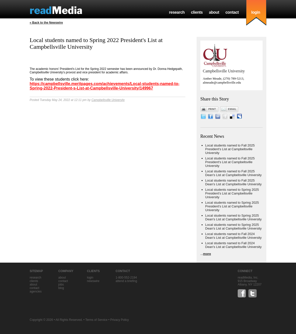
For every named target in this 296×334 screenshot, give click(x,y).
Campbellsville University (108, 100)
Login (90, 277)
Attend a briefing (126, 281)
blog (61, 288)
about (214, 12)
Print (209, 109)
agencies (36, 291)
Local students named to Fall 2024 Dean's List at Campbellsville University (233, 235)
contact (232, 12)
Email (229, 109)
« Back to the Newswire (46, 22)
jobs (61, 284)
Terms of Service (96, 320)
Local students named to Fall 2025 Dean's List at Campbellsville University (233, 173)
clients (197, 12)
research (177, 12)
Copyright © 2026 (41, 320)
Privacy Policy (119, 320)
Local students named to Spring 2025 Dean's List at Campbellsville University (233, 217)
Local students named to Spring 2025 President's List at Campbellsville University (232, 193)
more (207, 254)
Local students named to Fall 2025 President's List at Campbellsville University (230, 149)
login (255, 12)
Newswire (93, 281)
